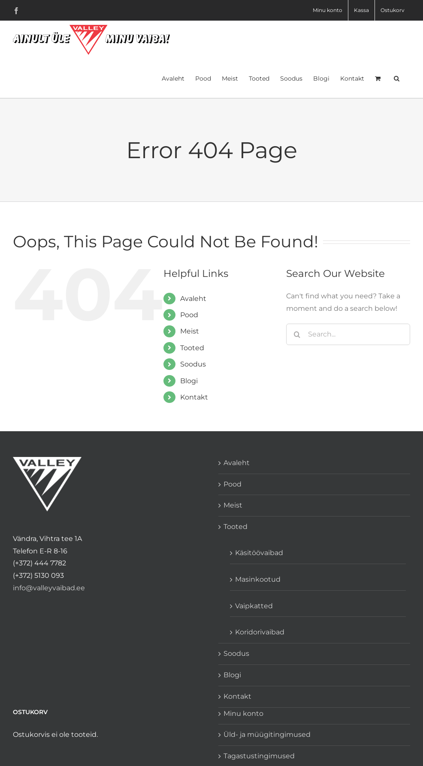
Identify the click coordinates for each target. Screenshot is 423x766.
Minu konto (243, 713)
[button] (396, 77)
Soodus (193, 364)
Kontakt (194, 397)
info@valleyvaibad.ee (49, 588)
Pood (189, 315)
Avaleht (193, 298)
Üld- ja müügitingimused (267, 734)
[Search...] (348, 334)
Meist (189, 331)
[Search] (297, 334)
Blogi (189, 381)
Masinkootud (258, 579)
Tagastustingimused (259, 756)
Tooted (192, 348)
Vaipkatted (254, 606)
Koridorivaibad (259, 632)
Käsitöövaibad (259, 553)
